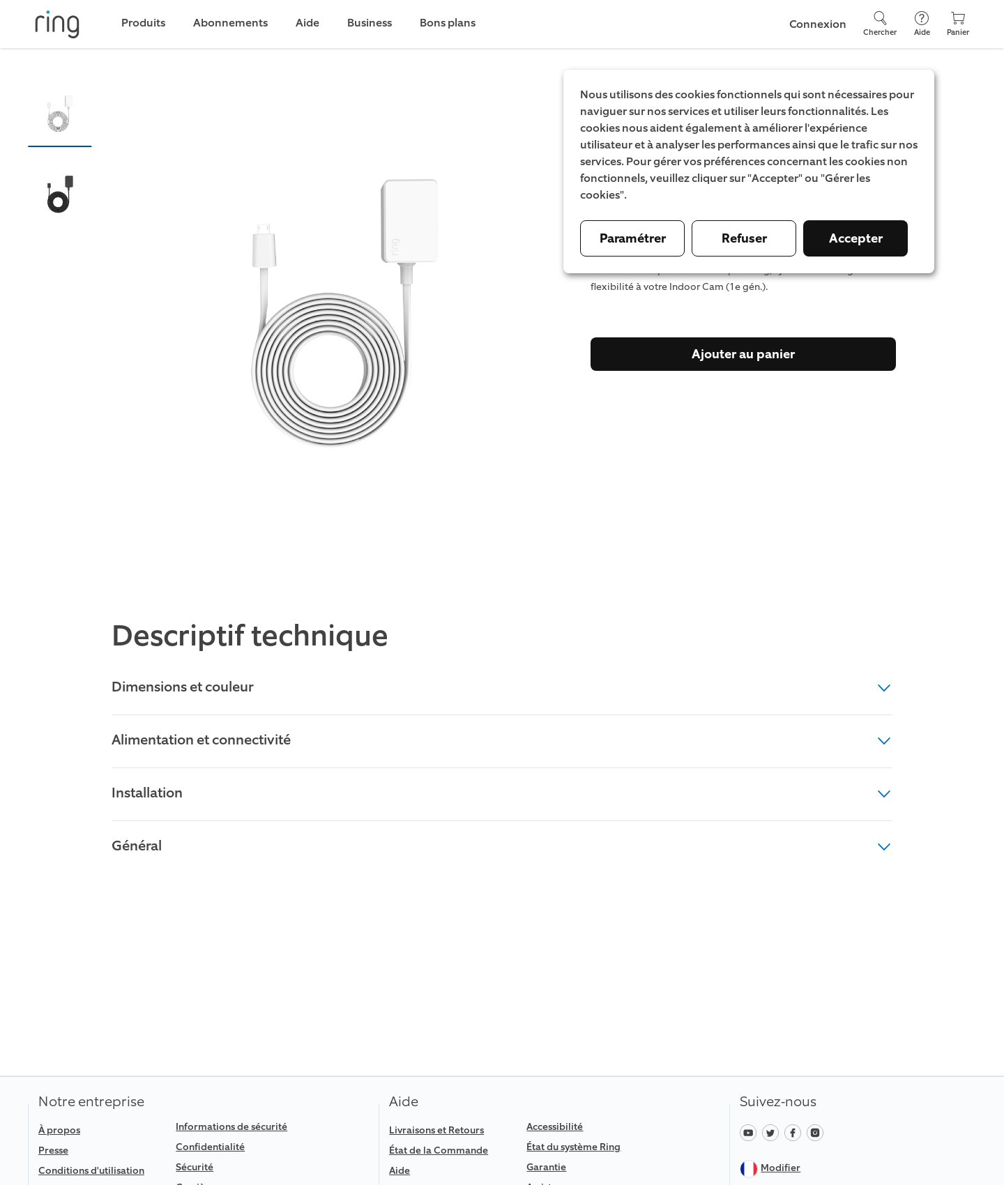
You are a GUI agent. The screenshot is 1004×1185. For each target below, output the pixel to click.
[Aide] (921, 24)
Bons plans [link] (448, 22)
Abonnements (230, 22)
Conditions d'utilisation (91, 1170)
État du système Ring (573, 1147)
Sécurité (194, 1167)
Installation (502, 792)
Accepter (856, 238)
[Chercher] (880, 24)
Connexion (817, 24)
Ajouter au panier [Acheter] (743, 354)
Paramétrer (633, 238)
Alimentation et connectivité (502, 739)
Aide (399, 1170)
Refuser (744, 238)
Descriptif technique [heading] (250, 636)
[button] (59, 114)
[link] (101, 1171)
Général (502, 845)
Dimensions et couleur (502, 686)
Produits (143, 22)
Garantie (546, 1167)
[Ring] (57, 24)
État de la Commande (438, 1150)
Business (369, 22)
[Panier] (958, 24)
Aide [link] (307, 22)
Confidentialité (210, 1147)
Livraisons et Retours (436, 1130)
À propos (59, 1130)
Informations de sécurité (231, 1126)
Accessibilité (554, 1126)
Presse (53, 1150)
